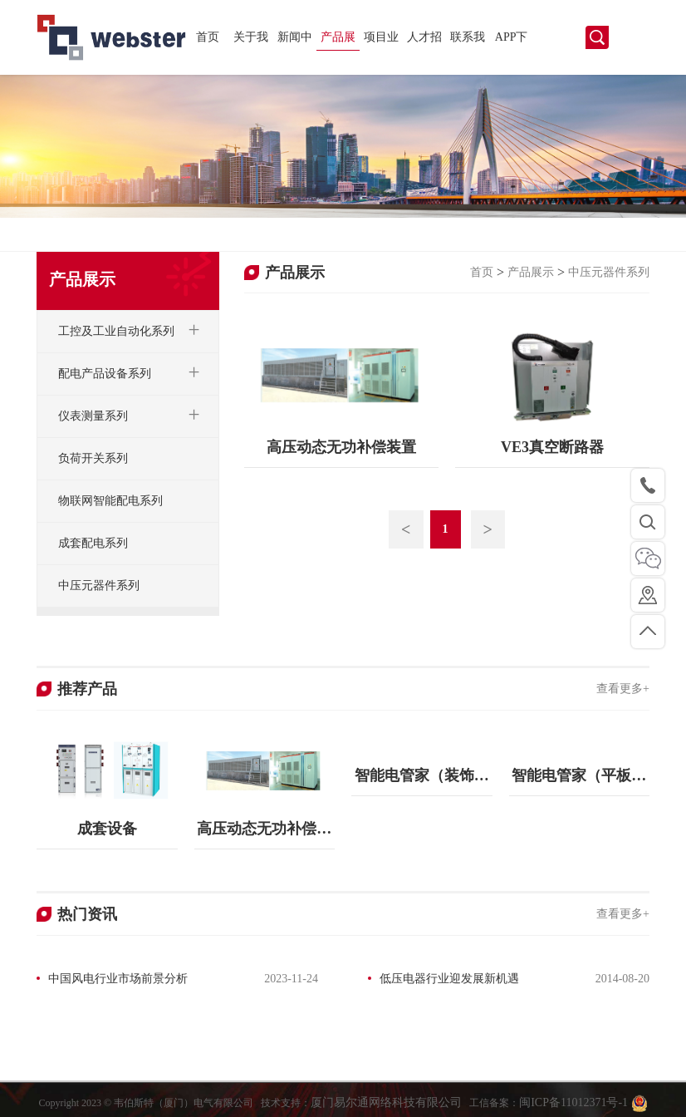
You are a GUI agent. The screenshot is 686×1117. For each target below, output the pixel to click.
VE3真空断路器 (552, 447)
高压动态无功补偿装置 (341, 447)
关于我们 (250, 41)
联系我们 (467, 41)
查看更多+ (622, 688)
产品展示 (338, 41)
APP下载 (511, 41)
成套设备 (107, 828)
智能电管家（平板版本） (579, 781)
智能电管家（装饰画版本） (422, 781)
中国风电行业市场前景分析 (118, 978)
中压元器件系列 (608, 272)
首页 (207, 37)
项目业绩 (381, 41)
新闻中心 (294, 41)
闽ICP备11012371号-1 (574, 1108)
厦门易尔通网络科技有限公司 (386, 1108)
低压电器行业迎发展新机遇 (449, 978)
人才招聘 (424, 41)
